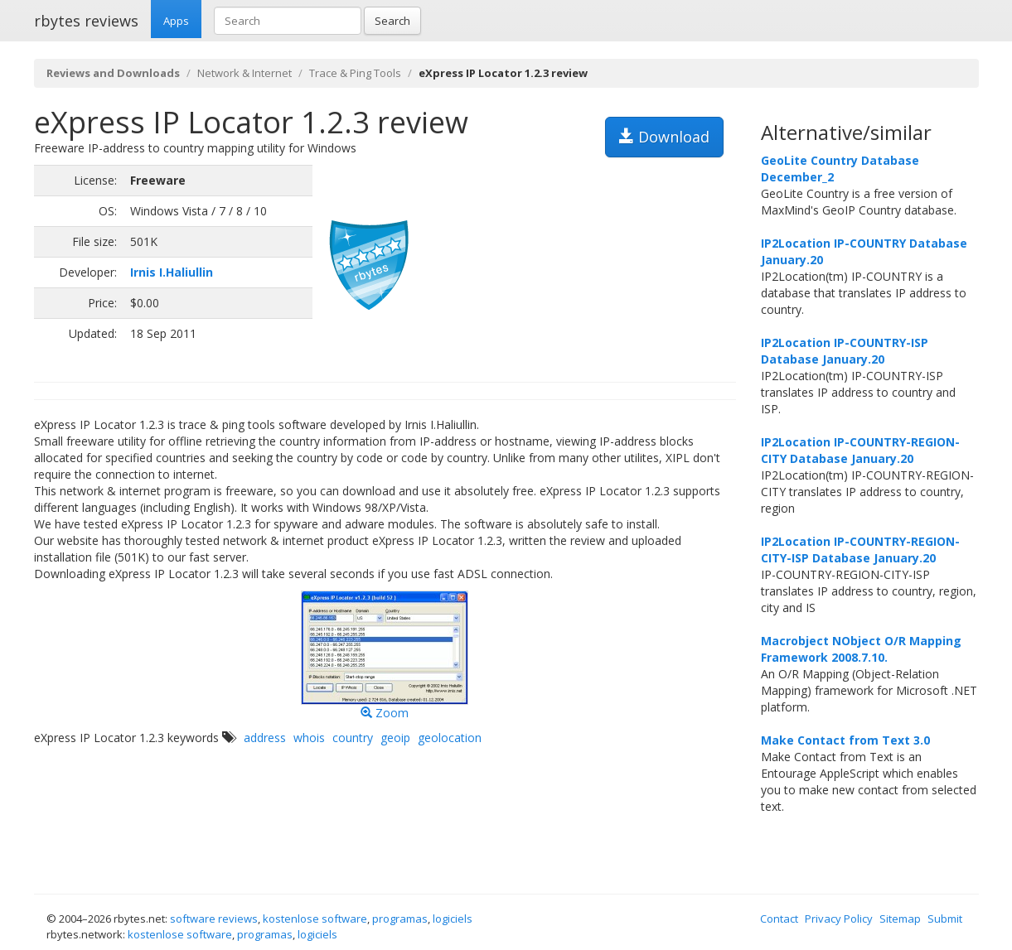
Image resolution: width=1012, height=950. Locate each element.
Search (392, 20)
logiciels (452, 918)
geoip (395, 737)
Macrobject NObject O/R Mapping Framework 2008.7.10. (861, 649)
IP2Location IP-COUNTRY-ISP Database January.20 (844, 351)
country (352, 737)
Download (664, 137)
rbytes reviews (86, 21)
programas (400, 918)
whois (309, 737)
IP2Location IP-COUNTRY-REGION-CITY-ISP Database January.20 (860, 549)
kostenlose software (315, 918)
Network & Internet (244, 72)
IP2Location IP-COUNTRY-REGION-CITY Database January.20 (860, 450)
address (265, 737)
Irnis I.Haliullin (171, 272)
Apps (176, 20)
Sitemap (900, 918)
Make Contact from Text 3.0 (845, 740)
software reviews (214, 918)
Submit (944, 918)
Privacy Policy (839, 918)
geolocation (450, 737)
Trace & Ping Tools (355, 72)
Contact (779, 918)
